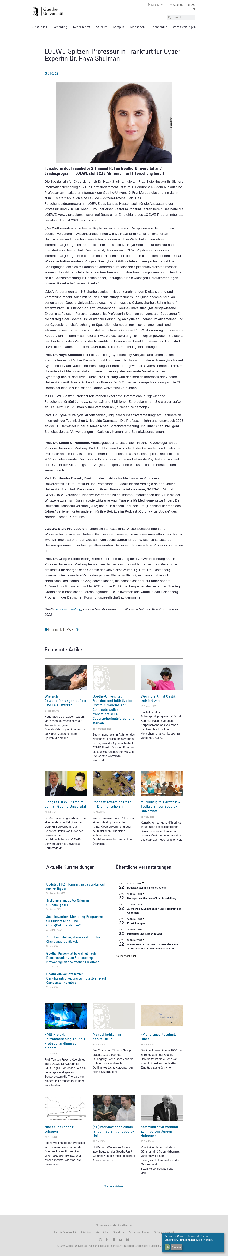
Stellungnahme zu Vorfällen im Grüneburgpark (67, 902)
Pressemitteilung (68, 609)
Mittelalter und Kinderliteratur (144, 934)
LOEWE (68, 629)
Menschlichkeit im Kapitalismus (107, 1036)
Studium (101, 27)
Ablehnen (177, 1247)
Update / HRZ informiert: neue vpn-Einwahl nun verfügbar (76, 886)
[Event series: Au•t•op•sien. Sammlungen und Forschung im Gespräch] (144, 904)
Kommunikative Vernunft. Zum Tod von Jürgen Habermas (160, 1131)
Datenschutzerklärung (136, 1245)
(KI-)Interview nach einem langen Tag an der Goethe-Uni (113, 1131)
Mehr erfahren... (205, 1239)
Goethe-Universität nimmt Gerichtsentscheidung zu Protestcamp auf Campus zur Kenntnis (76, 978)
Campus (118, 27)
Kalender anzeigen (126, 956)
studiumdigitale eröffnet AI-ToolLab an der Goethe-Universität (162, 806)
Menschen (137, 27)
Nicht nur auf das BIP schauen (61, 1129)
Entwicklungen (136, 923)
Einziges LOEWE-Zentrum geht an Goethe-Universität (65, 804)
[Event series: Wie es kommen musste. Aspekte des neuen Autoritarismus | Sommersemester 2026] (144, 940)
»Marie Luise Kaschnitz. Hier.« (159, 1036)
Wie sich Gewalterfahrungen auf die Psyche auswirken (65, 700)
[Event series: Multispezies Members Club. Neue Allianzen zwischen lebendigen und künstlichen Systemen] (144, 894)
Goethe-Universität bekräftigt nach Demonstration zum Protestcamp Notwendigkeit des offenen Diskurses (72, 957)
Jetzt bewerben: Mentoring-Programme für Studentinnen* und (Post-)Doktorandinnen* (74, 921)
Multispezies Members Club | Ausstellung (151, 898)
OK (167, 1247)
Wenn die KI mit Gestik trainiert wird (158, 698)
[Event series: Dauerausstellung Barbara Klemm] (143, 883)
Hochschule (159, 27)
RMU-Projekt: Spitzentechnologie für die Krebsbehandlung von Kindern (65, 1041)
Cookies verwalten (160, 1245)
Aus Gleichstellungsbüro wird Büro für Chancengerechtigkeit (73, 939)
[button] (114, 1186)
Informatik (55, 629)
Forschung (60, 27)
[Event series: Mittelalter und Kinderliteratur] (144, 929)
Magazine (155, 4)
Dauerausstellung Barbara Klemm (147, 887)
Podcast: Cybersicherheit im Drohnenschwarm (112, 804)
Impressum (115, 1245)
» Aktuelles (39, 27)
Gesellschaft (81, 27)
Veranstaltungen (184, 27)
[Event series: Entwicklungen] (144, 919)
